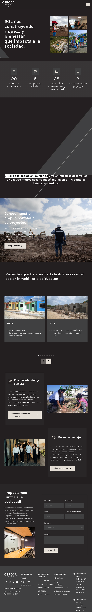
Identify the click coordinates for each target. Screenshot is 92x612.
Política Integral (60, 582)
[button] (48, 348)
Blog (56, 569)
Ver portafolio (15, 233)
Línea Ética (58, 565)
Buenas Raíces (43, 575)
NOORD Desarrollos (45, 572)
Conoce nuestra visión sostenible (24, 402)
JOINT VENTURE (44, 582)
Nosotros (24, 565)
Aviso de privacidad (62, 579)
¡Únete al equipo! (62, 456)
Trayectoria (25, 569)
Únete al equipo (27, 572)
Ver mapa (80, 580)
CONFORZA (42, 578)
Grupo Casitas (43, 568)
